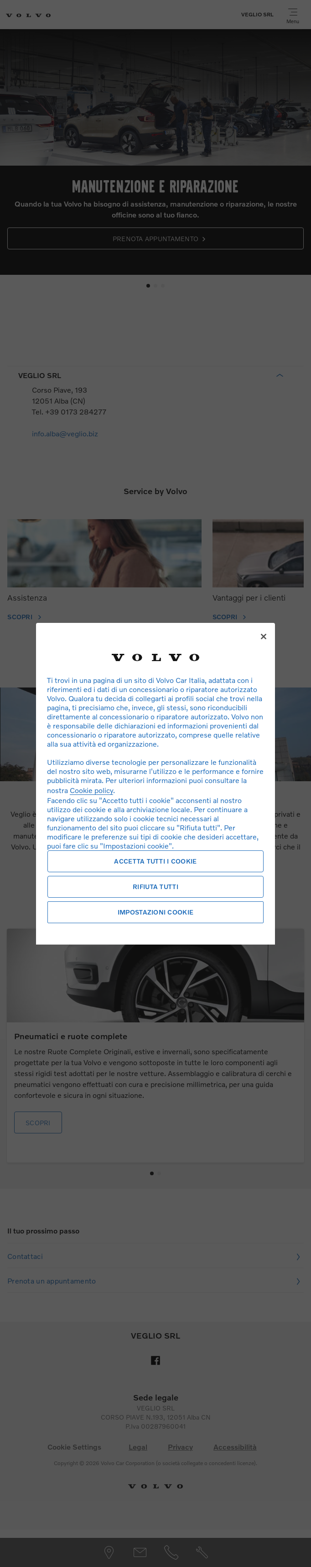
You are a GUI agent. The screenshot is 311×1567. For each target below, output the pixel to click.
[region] (155, 783)
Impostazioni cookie (155, 912)
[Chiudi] (264, 637)
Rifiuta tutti (155, 886)
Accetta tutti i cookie (155, 861)
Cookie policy (91, 790)
